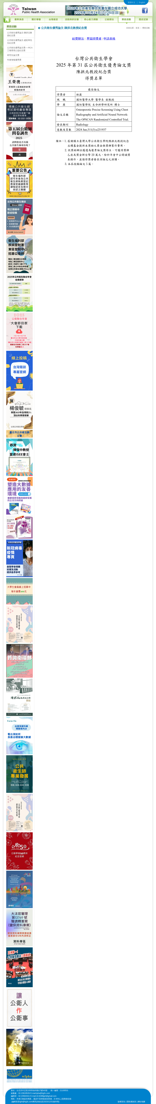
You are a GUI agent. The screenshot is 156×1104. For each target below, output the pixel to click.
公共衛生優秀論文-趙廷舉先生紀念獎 (19, 41)
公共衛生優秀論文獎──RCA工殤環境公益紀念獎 (20, 49)
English (142, 2)
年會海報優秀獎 (14, 60)
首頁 (137, 28)
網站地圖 (141, 1102)
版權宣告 (121, 1102)
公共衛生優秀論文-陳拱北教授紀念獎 (19, 34)
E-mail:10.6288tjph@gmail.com (44, 1096)
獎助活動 (146, 28)
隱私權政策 (131, 1102)
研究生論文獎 (13, 55)
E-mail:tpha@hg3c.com (40, 1093)
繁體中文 (131, 2)
